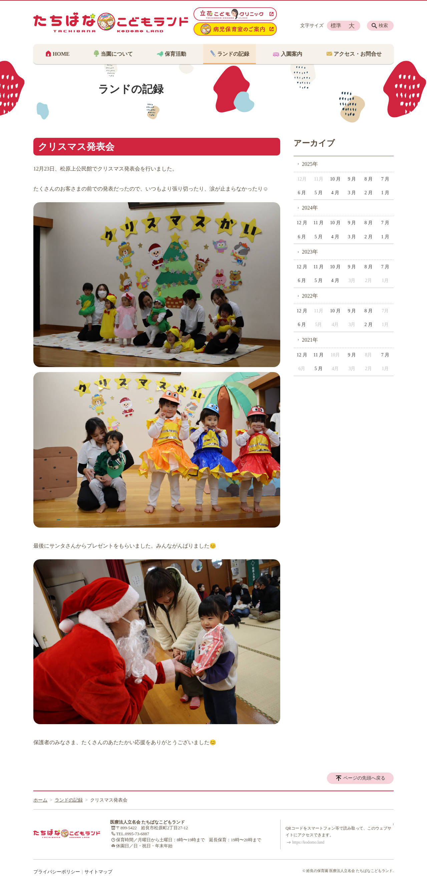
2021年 (310, 340)
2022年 (310, 296)
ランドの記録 (232, 54)
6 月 (302, 192)
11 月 (318, 222)
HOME (60, 54)
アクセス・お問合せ (357, 54)
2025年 (310, 164)
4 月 (335, 192)
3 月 (352, 192)
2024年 (310, 208)
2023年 (310, 252)
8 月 (369, 179)
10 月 (335, 179)
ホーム (40, 800)
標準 (336, 25)
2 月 (369, 192)
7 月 (385, 179)
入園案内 (291, 54)
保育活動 (174, 54)
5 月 (319, 192)
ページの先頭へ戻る (364, 778)
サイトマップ (98, 871)
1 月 (385, 192)
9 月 (352, 179)
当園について (116, 54)
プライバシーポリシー (56, 871)
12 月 (302, 222)
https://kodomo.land (308, 842)
